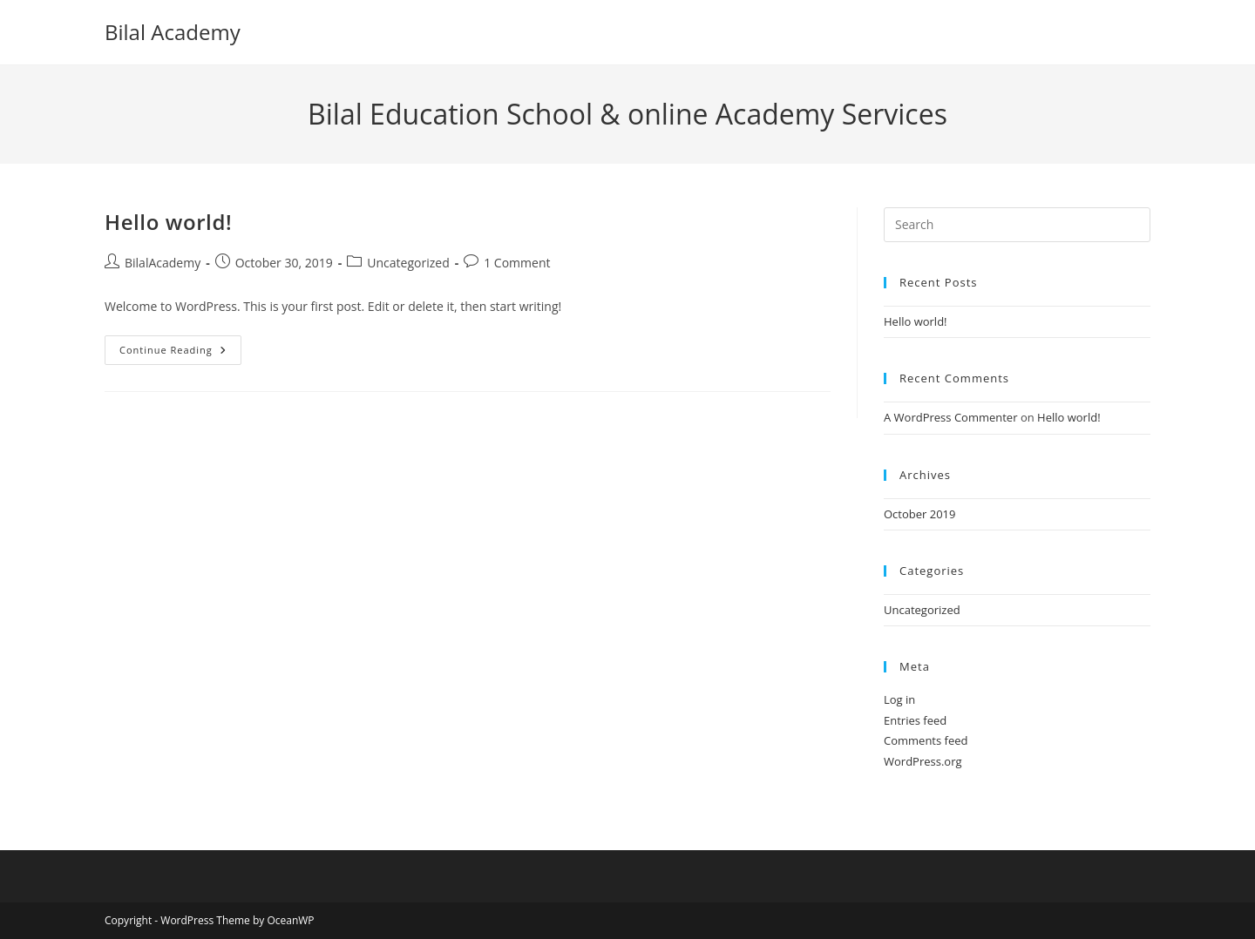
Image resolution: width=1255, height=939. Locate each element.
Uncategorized (408, 262)
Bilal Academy (173, 31)
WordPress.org (923, 761)
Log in (899, 699)
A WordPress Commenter (951, 417)
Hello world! (168, 221)
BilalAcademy (162, 262)
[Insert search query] (1017, 224)
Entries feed (915, 720)
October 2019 (919, 514)
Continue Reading (180, 353)
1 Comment (517, 262)
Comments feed (925, 740)
